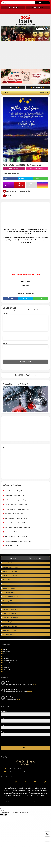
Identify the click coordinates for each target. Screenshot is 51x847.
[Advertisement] (25, 55)
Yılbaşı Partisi (5, 658)
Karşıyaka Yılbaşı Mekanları (10, 609)
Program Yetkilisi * (5, 718)
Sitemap (4, 671)
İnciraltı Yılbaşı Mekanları (9, 605)
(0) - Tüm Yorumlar (14, 168)
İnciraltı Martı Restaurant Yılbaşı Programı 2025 (18, 541)
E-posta (5, 343)
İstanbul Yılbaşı (37, 87)
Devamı (35, 684)
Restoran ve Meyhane (7, 662)
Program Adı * (4, 711)
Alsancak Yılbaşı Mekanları (9, 567)
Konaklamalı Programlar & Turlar (9, 660)
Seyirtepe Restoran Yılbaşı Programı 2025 (16, 518)
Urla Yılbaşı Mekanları (8, 634)
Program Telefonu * (6, 725)
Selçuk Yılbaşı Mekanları (9, 626)
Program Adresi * (5, 732)
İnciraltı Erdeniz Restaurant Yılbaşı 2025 (16, 495)
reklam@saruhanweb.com (14, 772)
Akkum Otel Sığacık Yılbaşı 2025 (14, 491)
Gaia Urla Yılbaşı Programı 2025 (14, 513)
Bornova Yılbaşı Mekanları (9, 579)
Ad (4, 334)
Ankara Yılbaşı (13, 87)
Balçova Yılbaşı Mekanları (9, 571)
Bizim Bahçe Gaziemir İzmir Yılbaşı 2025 (16, 532)
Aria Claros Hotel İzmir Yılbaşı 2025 (15, 523)
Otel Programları (6, 653)
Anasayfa (44, 92)
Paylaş (5, 178)
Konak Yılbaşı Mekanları (9, 613)
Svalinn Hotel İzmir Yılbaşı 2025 (14, 545)
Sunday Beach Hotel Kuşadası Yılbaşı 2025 (17, 500)
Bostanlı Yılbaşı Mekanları (9, 584)
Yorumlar (4, 665)
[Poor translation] (4, 814)
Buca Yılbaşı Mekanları (8, 588)
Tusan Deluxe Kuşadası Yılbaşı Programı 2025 (18, 527)
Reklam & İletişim (37, 7)
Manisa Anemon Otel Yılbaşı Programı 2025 (17, 509)
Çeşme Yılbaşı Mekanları (9, 592)
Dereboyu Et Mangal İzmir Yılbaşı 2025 (16, 536)
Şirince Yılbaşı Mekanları (9, 630)
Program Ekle (13, 7)
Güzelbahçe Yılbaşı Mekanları (10, 601)
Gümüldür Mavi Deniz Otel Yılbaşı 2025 (16, 504)
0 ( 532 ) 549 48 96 (12, 768)
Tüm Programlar (6, 651)
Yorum (5, 313)
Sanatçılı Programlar (7, 656)
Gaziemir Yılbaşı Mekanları (9, 596)
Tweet (21, 178)
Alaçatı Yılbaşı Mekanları (9, 563)
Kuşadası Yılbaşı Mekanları (9, 617)
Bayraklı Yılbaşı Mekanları (9, 575)
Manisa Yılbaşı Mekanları (9, 622)
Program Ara (42, 2)
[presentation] (25, 354)
